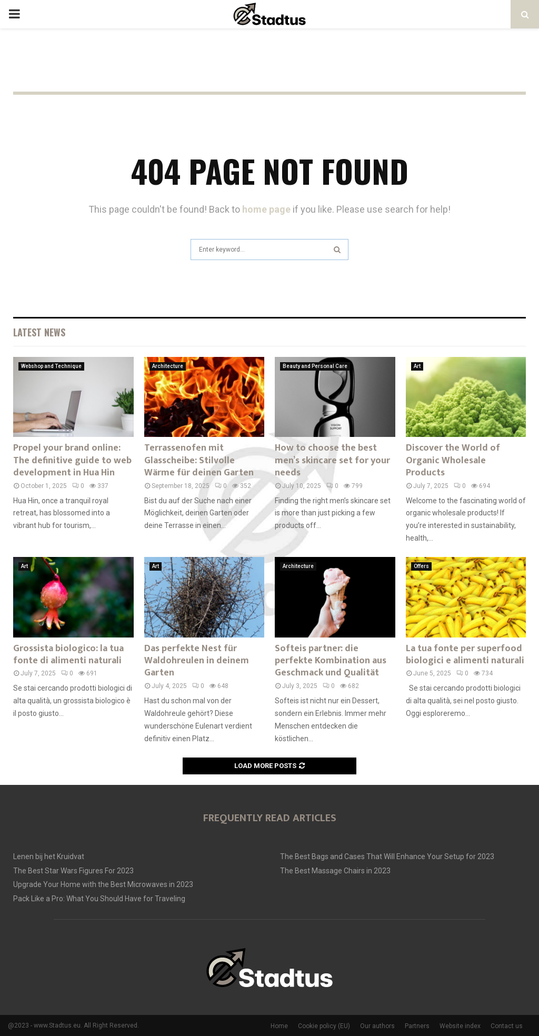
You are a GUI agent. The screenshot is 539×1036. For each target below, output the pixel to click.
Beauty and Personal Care (315, 366)
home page (266, 209)
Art (417, 366)
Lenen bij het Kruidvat (48, 856)
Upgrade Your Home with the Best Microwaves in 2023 (103, 884)
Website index (460, 1026)
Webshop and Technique (51, 366)
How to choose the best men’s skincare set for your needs (332, 460)
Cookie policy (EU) (324, 1026)
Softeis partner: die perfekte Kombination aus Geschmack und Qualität (330, 661)
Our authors (377, 1026)
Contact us (507, 1026)
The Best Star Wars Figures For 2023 (73, 870)
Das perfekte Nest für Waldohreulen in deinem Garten (196, 661)
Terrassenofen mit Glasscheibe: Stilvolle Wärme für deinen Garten (199, 460)
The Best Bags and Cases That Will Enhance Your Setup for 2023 (387, 856)
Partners (417, 1026)
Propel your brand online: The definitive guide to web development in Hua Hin (72, 460)
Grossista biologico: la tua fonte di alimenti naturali (68, 655)
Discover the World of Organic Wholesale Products (453, 460)
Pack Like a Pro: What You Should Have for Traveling (99, 898)
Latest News (39, 332)
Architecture (167, 366)
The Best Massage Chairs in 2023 (335, 870)
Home (279, 1026)
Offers (421, 566)
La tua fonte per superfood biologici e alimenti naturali (465, 655)
